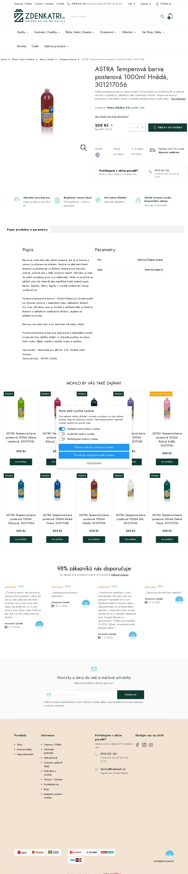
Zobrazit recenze (119, 574)
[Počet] (137, 127)
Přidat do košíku (170, 127)
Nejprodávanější (25, 754)
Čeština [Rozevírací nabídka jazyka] (144, 4)
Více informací (178, 98)
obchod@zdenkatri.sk (112, 769)
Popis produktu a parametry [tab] (27, 230)
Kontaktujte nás (51, 784)
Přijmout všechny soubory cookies (94, 447)
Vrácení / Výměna (44, 3)
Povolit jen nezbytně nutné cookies (94, 455)
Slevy (19, 744)
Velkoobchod (50, 757)
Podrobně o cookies (50, 772)
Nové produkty (24, 749)
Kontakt (60, 3)
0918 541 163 (79, 3)
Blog (46, 789)
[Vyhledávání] (116, 16)
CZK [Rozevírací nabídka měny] (130, 4)
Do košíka (21, 462)
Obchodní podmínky (49, 751)
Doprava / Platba (23, 3)
